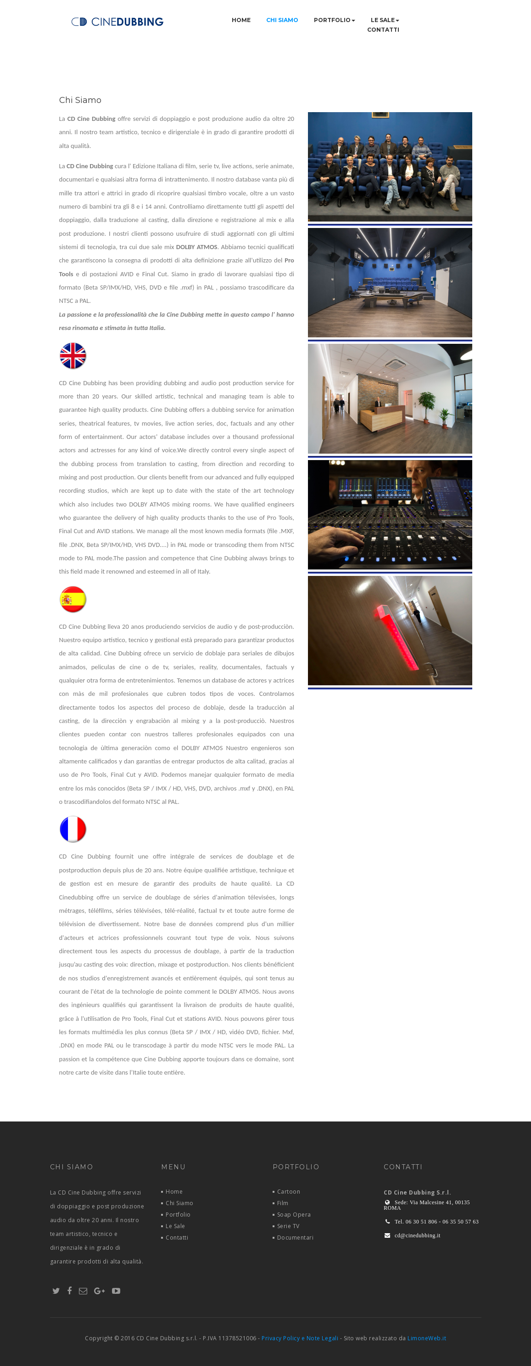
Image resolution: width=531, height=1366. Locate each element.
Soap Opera (294, 1214)
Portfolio (334, 20)
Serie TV (288, 1226)
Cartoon (289, 1191)
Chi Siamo (282, 20)
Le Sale (385, 20)
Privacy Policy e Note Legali (300, 1338)
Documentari (295, 1237)
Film (283, 1203)
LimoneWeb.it (427, 1338)
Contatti (383, 29)
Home (241, 20)
